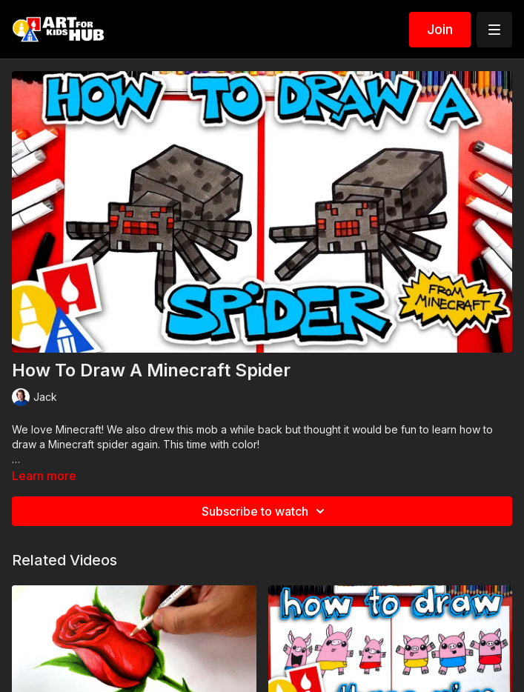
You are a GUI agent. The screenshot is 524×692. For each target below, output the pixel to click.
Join (440, 29)
